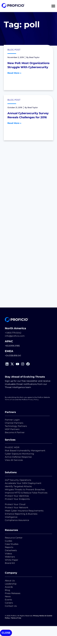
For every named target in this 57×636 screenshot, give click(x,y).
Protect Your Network (16, 507)
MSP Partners (12, 429)
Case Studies (11, 544)
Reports (9, 547)
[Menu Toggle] (53, 6)
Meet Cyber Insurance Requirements (24, 510)
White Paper (11, 560)
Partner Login (12, 419)
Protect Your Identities (17, 495)
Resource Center (13, 537)
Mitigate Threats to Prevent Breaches (25, 489)
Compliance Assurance (17, 520)
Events (8, 599)
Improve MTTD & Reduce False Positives (26, 492)
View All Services (14, 460)
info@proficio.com (15, 336)
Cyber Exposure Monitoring (19, 453)
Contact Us (11, 606)
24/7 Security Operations (18, 480)
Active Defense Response (18, 457)
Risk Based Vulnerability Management (25, 450)
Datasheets (11, 550)
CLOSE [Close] (6, 632)
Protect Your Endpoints (17, 499)
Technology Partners (16, 426)
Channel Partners (14, 423)
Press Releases (12, 593)
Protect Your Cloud (15, 504)
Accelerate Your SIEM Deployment (23, 483)
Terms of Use (10, 400)
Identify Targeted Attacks (18, 486)
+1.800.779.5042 (13, 332)
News (8, 596)
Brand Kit (10, 563)
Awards (9, 587)
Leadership (10, 583)
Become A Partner (15, 432)
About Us (10, 580)
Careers (9, 602)
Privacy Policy (33, 400)
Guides (8, 540)
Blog (7, 590)
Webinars (10, 556)
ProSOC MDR (12, 447)
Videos (8, 553)
